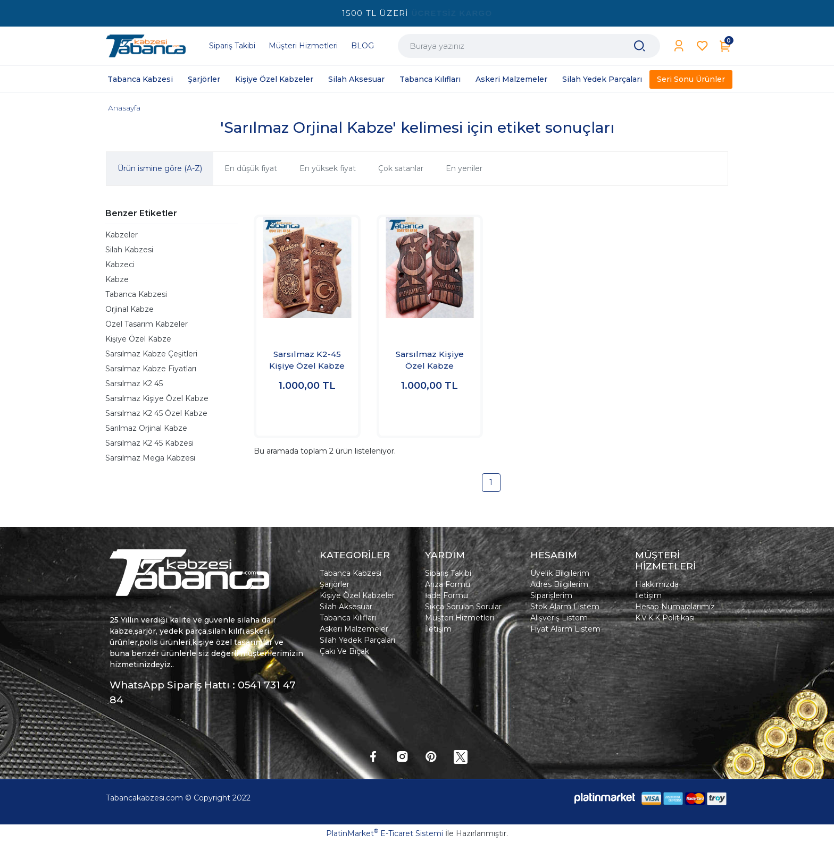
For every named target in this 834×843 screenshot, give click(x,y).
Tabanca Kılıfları (348, 618)
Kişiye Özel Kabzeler (357, 595)
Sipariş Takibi (448, 573)
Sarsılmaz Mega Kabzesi (150, 458)
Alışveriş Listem (559, 618)
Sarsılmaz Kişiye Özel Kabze (156, 398)
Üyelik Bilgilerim (559, 573)
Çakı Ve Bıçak (344, 651)
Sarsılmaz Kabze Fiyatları (150, 368)
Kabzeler (121, 235)
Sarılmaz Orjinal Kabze (146, 428)
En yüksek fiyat (327, 168)
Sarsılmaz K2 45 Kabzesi (149, 443)
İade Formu (446, 595)
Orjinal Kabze (129, 309)
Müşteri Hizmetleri (459, 618)
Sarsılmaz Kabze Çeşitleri (151, 354)
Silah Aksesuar (346, 606)
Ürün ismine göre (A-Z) (160, 168)
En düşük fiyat (250, 168)
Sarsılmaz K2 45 (134, 383)
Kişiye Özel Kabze (138, 339)
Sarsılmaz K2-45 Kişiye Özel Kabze (307, 360)
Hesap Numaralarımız (675, 606)
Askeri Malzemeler (354, 629)
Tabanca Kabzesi (136, 294)
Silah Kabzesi (129, 249)
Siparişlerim (551, 595)
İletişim (438, 629)
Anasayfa (124, 108)
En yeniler (464, 168)
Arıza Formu (447, 584)
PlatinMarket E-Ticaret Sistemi (384, 833)
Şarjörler (334, 584)
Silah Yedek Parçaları (357, 640)
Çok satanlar (400, 168)
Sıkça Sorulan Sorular (463, 606)
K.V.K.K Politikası (665, 618)
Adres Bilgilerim (559, 584)
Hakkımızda (657, 584)
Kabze (117, 279)
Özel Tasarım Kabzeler (146, 324)
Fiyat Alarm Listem (565, 629)
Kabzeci (120, 264)
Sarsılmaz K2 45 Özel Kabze (156, 413)
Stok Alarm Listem (564, 606)
